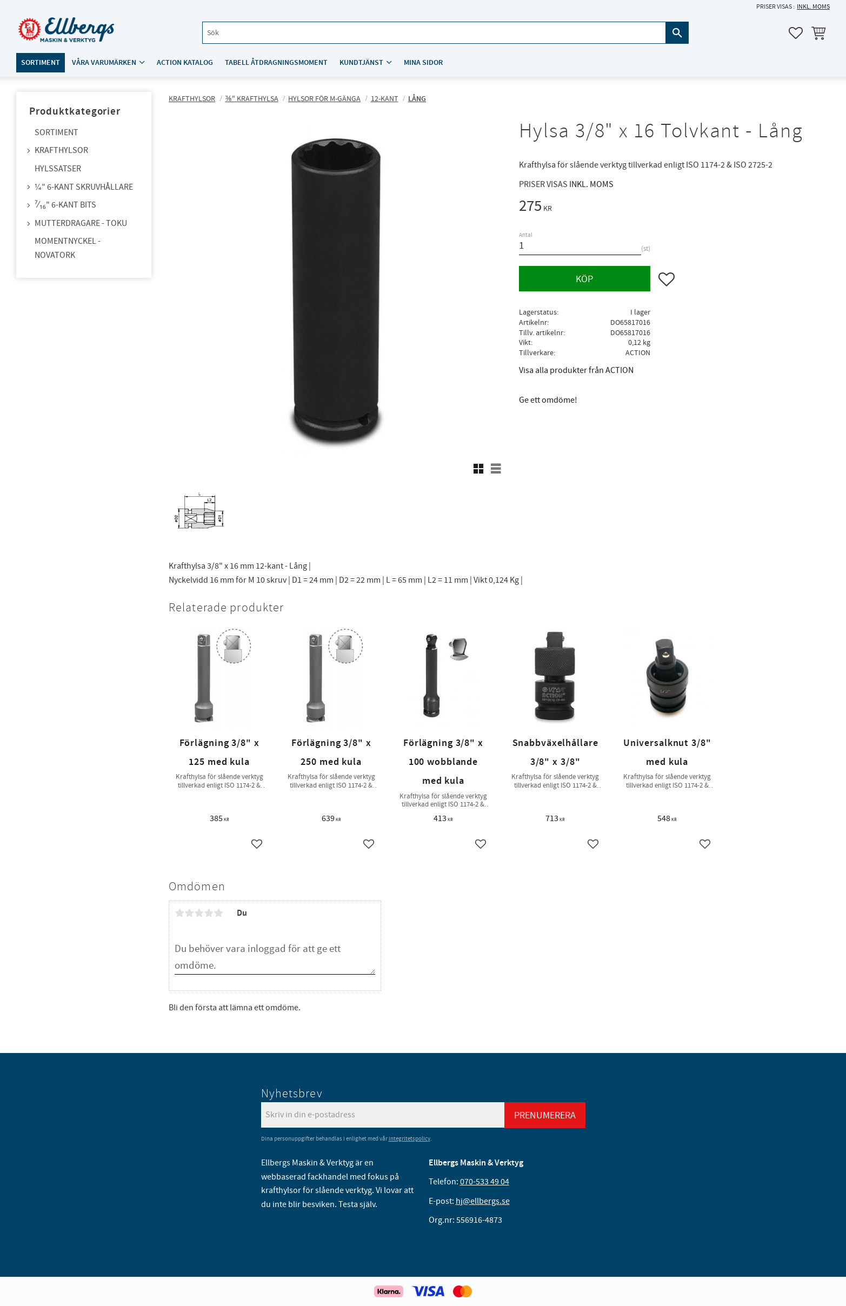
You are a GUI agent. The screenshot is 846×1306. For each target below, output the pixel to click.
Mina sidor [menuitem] (423, 63)
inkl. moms (813, 7)
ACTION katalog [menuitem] (185, 63)
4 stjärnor (209, 913)
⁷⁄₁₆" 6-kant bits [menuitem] (65, 204)
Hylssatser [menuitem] (58, 168)
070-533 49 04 (484, 1181)
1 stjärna (179, 913)
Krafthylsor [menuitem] (61, 150)
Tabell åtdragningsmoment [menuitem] (276, 63)
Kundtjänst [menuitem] (361, 63)
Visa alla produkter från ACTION (576, 370)
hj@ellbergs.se (483, 1201)
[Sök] (676, 33)
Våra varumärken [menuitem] (104, 63)
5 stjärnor (218, 913)
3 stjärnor (199, 913)
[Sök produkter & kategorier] (433, 33)
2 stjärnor (189, 913)
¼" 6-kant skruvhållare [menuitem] (84, 187)
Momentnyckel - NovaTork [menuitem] (68, 248)
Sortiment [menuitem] (40, 63)
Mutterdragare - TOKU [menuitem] (81, 223)
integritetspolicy (409, 1139)
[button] (795, 33)
